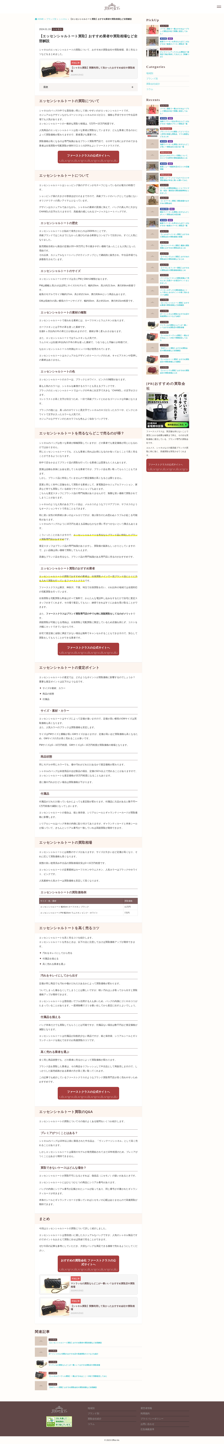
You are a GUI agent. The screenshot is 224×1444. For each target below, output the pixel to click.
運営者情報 (146, 1408)
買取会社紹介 (153, 84)
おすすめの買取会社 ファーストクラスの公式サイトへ (88, 1262)
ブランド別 (51, 19)
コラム (149, 89)
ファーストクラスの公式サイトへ (88, 155)
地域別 (149, 73)
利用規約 (145, 1413)
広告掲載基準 (147, 1429)
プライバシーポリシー (152, 1419)
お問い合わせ (147, 1424)
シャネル (63, 19)
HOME (39, 19)
